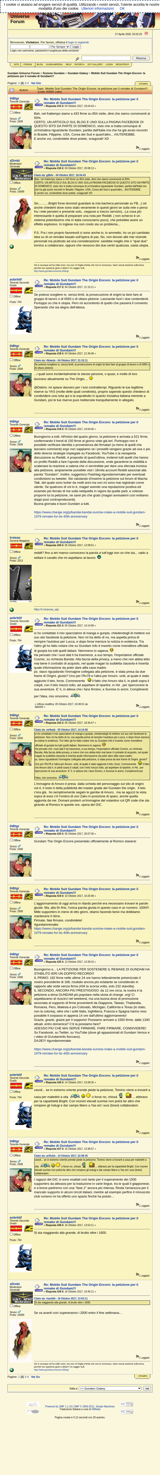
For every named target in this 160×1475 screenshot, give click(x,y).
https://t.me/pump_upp (46, 609)
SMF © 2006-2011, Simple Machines (94, 1406)
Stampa (143, 84)
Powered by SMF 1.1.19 (58, 1406)
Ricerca (79, 64)
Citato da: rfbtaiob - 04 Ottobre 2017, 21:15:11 (61, 360)
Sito (16, 64)
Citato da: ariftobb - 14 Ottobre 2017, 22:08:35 (61, 1155)
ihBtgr (14, 98)
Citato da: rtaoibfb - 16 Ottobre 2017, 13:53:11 (61, 1298)
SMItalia (96, 1409)
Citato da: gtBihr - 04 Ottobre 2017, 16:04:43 (60, 175)
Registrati (122, 64)
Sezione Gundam (54, 73)
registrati (83, 42)
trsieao (15, 537)
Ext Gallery (95, 64)
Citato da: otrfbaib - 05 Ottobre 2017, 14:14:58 (61, 729)
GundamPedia (54, 64)
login (71, 42)
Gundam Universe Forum (23, 73)
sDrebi (15, 160)
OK (122, 8)
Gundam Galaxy (78, 73)
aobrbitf (16, 279)
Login (109, 64)
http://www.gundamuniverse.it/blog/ (51, 271)
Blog (40, 64)
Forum (28, 64)
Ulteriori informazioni (97, 8)
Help (69, 64)
